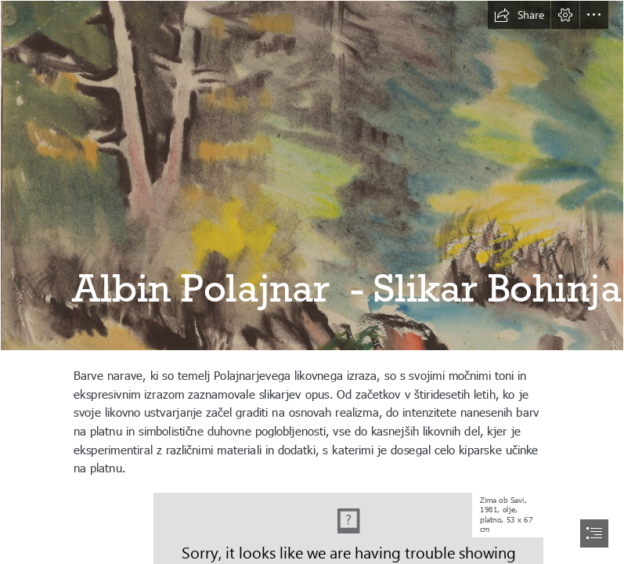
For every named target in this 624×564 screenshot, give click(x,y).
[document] (312, 282)
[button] (519, 15)
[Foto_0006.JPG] (312, 175)
